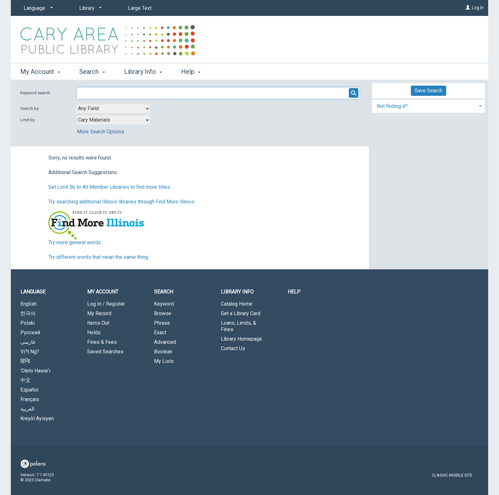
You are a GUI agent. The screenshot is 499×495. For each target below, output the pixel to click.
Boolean (163, 352)
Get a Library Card (240, 313)
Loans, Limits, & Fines (238, 326)
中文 (25, 380)
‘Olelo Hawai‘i (35, 371)
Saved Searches (105, 352)
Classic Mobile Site (452, 475)
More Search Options (100, 132)
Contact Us (233, 348)
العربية (27, 409)
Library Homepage (241, 339)
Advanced (165, 342)
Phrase (162, 323)
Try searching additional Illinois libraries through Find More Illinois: (121, 202)
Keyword (164, 304)
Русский (30, 332)
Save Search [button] (428, 91)
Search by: (30, 108)
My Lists (164, 361)
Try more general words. (75, 242)
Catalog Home (236, 304)
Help (294, 292)
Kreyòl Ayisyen (37, 418)
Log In (478, 7)
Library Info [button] (143, 71)
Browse (162, 313)
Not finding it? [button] (392, 106)
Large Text (139, 8)
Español (29, 390)
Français (29, 399)
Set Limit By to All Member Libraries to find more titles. (109, 187)
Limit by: (28, 119)
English (28, 304)
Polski (27, 323)
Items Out (98, 323)
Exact (160, 332)
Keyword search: (36, 92)
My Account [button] (40, 71)
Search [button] (92, 71)
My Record (99, 313)
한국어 (28, 313)
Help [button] (190, 71)
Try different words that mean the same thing (98, 257)
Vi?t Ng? (29, 352)
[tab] (428, 105)
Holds (94, 332)
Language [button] (33, 292)
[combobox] (113, 108)
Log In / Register (106, 304)
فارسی (27, 342)
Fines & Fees (102, 342)
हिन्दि (25, 361)
